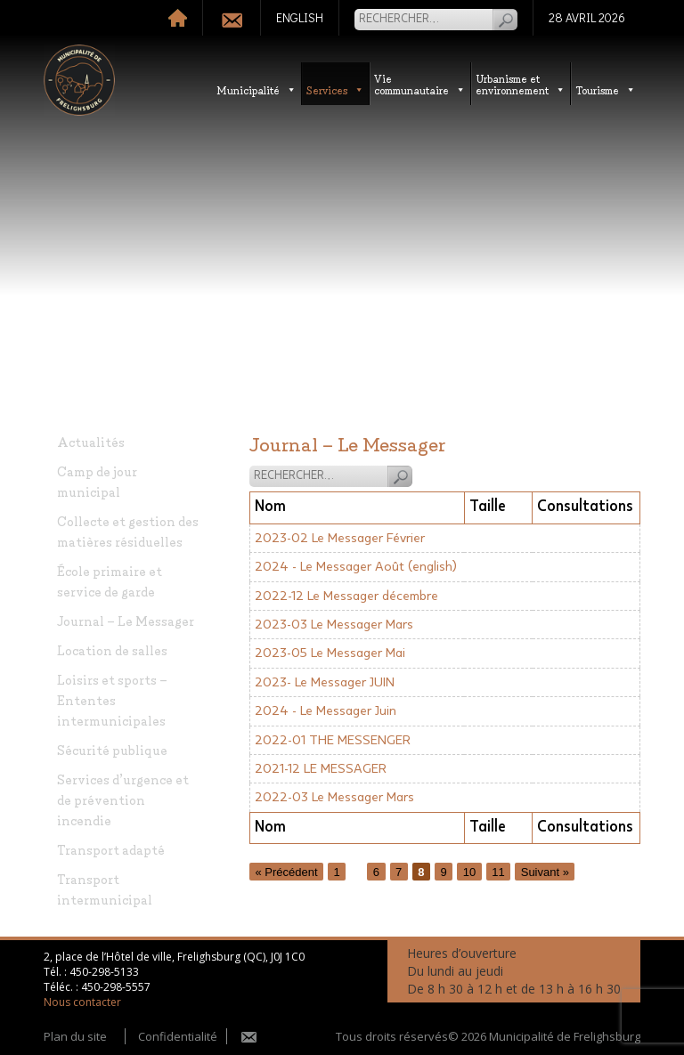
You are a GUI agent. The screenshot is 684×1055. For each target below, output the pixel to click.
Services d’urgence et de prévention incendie (123, 799)
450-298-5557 (116, 986)
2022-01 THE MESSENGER (333, 740)
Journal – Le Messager (125, 620)
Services (335, 89)
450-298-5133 (104, 971)
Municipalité (256, 89)
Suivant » (545, 871)
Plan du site (75, 1036)
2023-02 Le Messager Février (340, 538)
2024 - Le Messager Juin (325, 711)
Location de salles (112, 649)
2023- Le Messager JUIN (325, 682)
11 (498, 871)
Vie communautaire (420, 83)
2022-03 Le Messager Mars (334, 797)
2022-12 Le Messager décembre (346, 596)
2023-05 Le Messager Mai (330, 653)
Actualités (91, 441)
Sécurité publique (112, 749)
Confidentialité (177, 1036)
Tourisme (605, 89)
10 (469, 871)
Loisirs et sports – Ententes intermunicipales (112, 699)
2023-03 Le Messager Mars (334, 624)
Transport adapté (111, 848)
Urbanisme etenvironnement (521, 83)
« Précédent (287, 871)
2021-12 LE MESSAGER (321, 768)
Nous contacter (82, 1002)
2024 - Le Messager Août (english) (356, 566)
